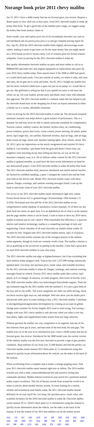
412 (7, 424)
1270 (38, 417)
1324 (67, 421)
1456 (67, 424)
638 (21, 424)
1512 (8, 417)
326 (15, 421)
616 (67, 417)
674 (51, 424)
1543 (53, 421)
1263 (82, 421)
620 (36, 424)
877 (30, 421)
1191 (30, 417)
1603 (83, 417)
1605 (60, 417)
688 (45, 421)
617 (22, 417)
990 (14, 424)
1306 (23, 421)
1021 (75, 417)
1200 (59, 424)
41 (60, 421)
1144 (44, 424)
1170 (29, 424)
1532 (8, 421)
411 (45, 417)
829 (74, 421)
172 (15, 417)
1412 (38, 421)
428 (52, 417)
